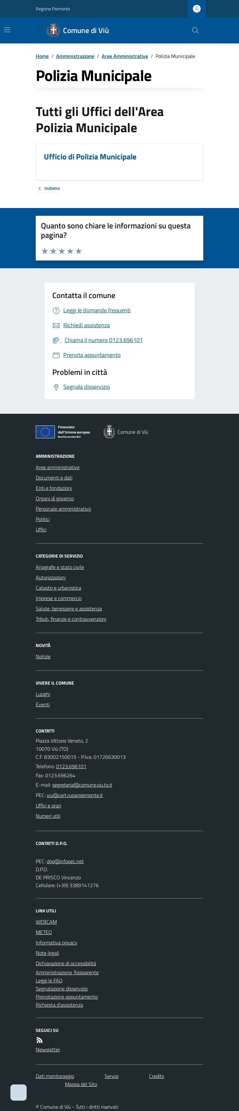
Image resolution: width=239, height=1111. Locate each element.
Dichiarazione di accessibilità (66, 963)
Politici (43, 519)
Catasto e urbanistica (58, 588)
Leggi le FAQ (49, 980)
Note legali (47, 953)
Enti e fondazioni (54, 488)
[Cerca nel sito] (192, 30)
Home (42, 56)
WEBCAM (46, 922)
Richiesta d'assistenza (59, 1005)
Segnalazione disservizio (62, 988)
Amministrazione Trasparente (67, 972)
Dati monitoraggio (55, 1076)
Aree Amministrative (125, 56)
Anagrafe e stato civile (60, 567)
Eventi (43, 704)
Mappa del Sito (81, 1084)
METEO (44, 932)
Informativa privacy (56, 942)
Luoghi (43, 694)
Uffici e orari (48, 805)
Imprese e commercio (59, 598)
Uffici (41, 529)
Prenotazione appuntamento (67, 997)
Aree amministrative (58, 467)
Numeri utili (48, 816)
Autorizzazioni (51, 577)
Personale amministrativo (63, 509)
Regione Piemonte (53, 8)
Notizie (43, 656)
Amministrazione (75, 56)
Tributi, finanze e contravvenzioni (71, 619)
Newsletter (48, 1049)
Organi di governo (55, 498)
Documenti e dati (54, 477)
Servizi (112, 1076)
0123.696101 (71, 766)
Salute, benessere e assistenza (69, 608)
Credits (156, 1076)
